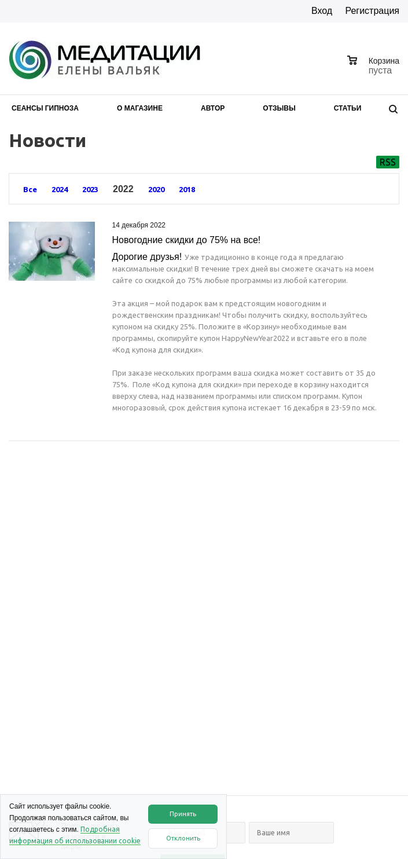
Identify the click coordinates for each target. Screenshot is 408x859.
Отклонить (183, 838)
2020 (156, 189)
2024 (60, 189)
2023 (90, 189)
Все (30, 189)
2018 (187, 189)
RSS (388, 162)
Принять (183, 813)
